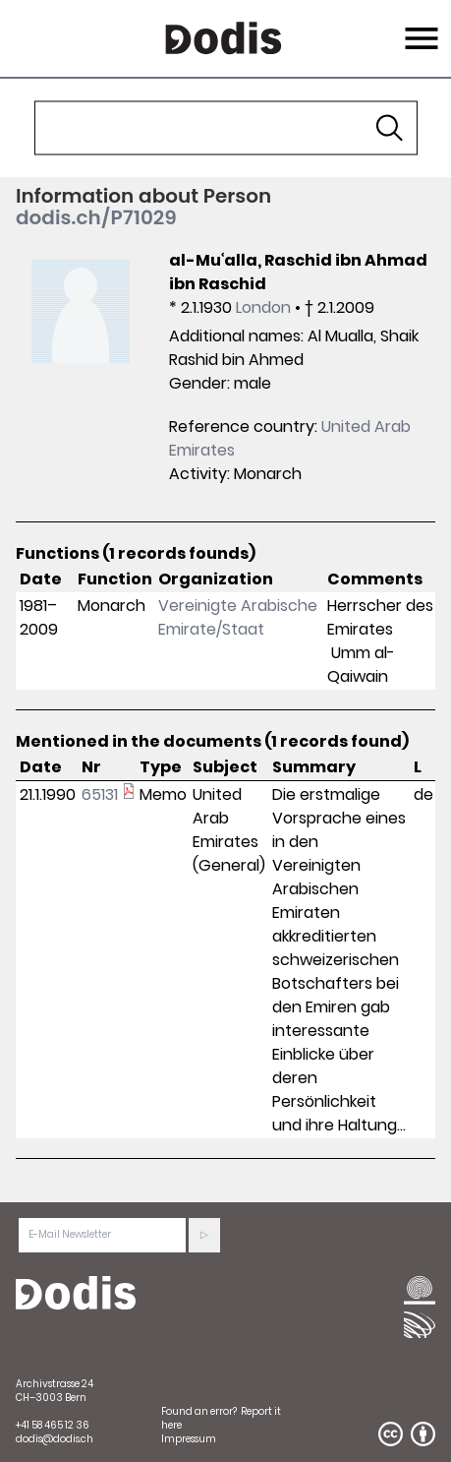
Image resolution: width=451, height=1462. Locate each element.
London (263, 307)
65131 (100, 794)
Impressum (188, 1439)
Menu (419, 26)
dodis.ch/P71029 (96, 217)
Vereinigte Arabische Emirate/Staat (237, 617)
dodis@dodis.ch (54, 1439)
